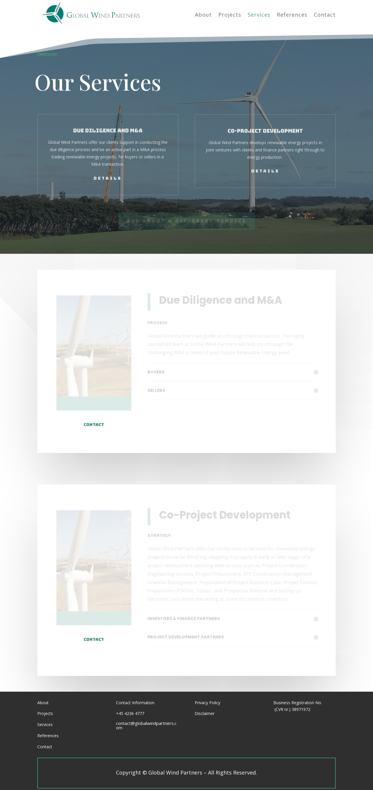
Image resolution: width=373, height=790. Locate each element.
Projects (45, 713)
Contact (94, 424)
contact (94, 639)
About (43, 702)
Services (45, 724)
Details (108, 165)
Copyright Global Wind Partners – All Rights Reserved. (186, 772)
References (48, 735)
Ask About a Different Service (186, 218)
